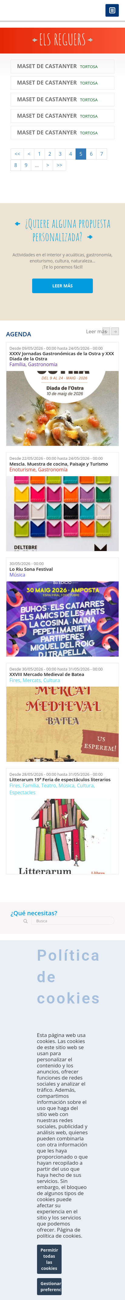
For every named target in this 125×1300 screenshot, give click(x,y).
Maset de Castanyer (47, 66)
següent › (115, 331)
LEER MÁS (62, 286)
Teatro (48, 785)
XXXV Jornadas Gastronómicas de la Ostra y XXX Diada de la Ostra (61, 356)
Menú (112, 11)
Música (17, 574)
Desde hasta (56, 348)
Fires (14, 680)
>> (59, 165)
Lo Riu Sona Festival (31, 569)
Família (17, 364)
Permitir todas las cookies (49, 1259)
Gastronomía (42, 364)
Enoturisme (22, 469)
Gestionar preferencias (51, 1286)
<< (17, 154)
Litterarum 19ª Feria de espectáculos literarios (59, 779)
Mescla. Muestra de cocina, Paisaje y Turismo (58, 463)
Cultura (51, 680)
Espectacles (22, 792)
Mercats (32, 680)
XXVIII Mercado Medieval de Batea (46, 674)
